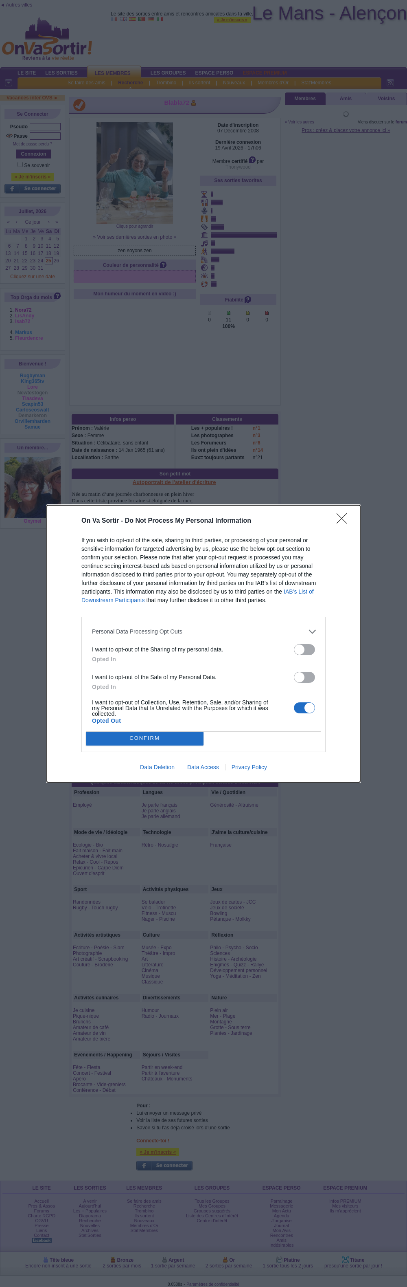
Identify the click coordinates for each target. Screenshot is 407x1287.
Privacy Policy (249, 767)
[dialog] (203, 643)
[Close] (344, 521)
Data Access (203, 767)
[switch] (304, 649)
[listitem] (203, 631)
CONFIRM (144, 738)
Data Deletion (157, 767)
